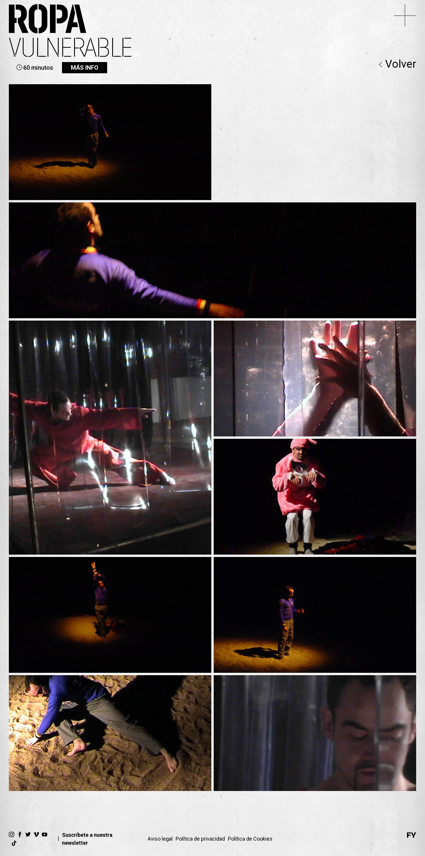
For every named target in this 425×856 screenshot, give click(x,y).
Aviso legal (160, 839)
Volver (397, 64)
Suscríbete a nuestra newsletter (87, 839)
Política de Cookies (250, 839)
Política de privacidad (200, 839)
